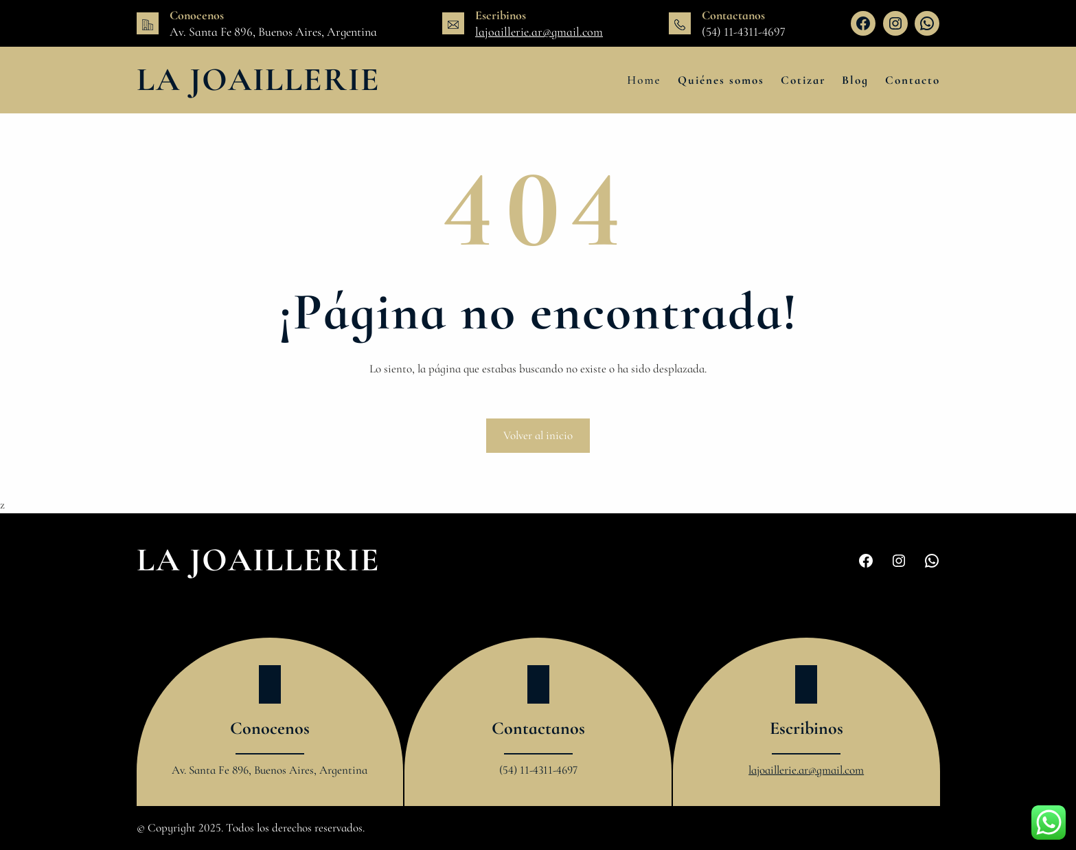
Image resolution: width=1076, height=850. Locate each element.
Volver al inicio (538, 435)
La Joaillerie (258, 80)
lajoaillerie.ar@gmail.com (539, 31)
